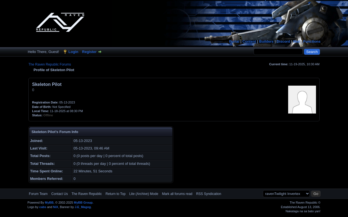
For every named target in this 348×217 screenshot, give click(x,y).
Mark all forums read (177, 194)
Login (73, 52)
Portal (234, 41)
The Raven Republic (87, 194)
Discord (283, 41)
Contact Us (59, 194)
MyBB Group (83, 202)
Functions (311, 41)
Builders (266, 41)
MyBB (49, 202)
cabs (42, 207)
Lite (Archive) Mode (143, 194)
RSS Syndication (208, 194)
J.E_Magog (83, 207)
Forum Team (38, 194)
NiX (55, 207)
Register (89, 52)
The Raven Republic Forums (49, 64)
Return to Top (116, 194)
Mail (296, 41)
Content (249, 41)
